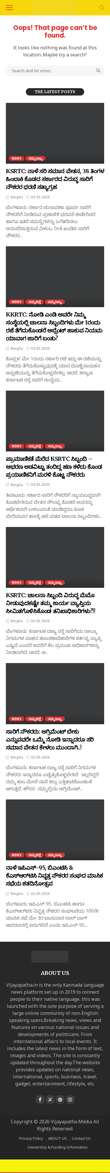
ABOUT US (57, 1138)
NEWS (16, 158)
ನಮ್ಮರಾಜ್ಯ (35, 158)
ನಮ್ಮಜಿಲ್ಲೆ (34, 301)
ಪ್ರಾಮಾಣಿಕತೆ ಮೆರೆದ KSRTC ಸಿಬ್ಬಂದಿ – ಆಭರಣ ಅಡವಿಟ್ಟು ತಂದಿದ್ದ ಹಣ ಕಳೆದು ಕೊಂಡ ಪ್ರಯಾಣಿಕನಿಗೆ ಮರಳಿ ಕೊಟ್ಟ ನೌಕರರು (54, 466)
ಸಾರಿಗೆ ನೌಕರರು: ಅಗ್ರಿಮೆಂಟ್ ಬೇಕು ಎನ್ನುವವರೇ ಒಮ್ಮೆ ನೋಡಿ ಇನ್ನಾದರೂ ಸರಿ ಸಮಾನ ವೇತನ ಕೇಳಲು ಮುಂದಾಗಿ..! (50, 739)
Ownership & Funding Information (57, 1147)
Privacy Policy (31, 1138)
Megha (17, 197)
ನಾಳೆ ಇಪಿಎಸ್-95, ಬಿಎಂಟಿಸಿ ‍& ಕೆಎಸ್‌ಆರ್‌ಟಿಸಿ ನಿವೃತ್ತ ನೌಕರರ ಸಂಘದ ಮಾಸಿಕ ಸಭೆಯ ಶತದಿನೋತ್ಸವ (54, 875)
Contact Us (81, 1138)
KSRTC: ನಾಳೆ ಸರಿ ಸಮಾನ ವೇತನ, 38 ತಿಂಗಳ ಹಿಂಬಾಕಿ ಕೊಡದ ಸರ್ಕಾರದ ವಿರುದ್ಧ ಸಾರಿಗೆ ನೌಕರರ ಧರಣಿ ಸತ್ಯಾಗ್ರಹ (55, 179)
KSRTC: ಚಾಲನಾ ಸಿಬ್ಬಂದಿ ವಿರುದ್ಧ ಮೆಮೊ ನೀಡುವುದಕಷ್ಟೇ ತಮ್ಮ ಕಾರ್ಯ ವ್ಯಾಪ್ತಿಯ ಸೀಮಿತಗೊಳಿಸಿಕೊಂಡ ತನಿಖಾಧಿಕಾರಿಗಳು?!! (50, 603)
